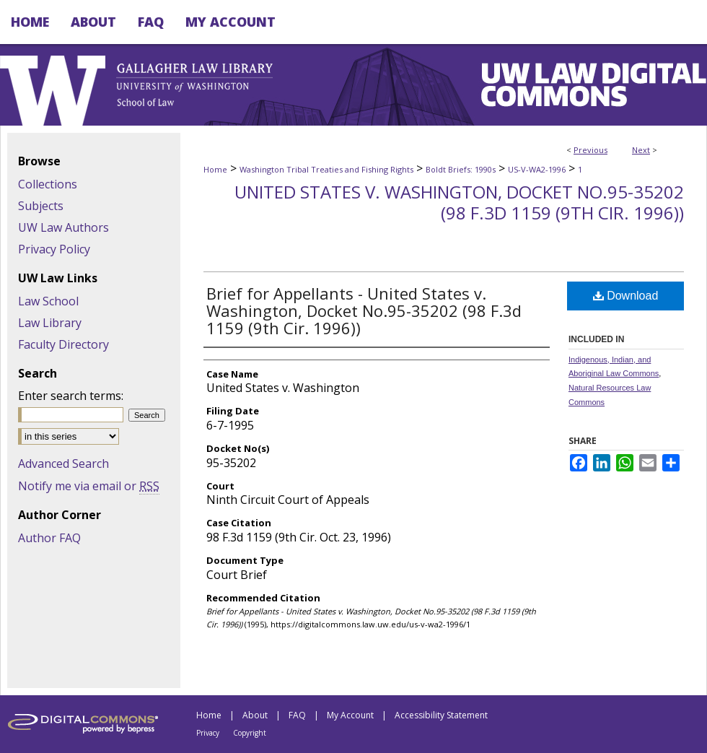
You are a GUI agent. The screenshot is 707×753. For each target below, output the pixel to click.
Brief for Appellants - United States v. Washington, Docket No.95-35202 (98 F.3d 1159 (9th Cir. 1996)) (364, 310)
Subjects (40, 206)
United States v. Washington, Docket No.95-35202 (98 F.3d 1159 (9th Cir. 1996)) (459, 202)
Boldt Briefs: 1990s (461, 169)
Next (641, 149)
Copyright (249, 733)
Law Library (50, 323)
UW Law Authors (63, 227)
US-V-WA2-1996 (537, 169)
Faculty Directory (63, 344)
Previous (590, 149)
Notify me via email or (88, 486)
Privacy (207, 733)
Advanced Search (63, 463)
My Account (350, 715)
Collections (47, 184)
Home (215, 169)
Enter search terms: (70, 396)
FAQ (297, 715)
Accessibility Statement (441, 715)
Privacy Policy (54, 249)
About (255, 715)
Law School (48, 301)
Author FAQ (49, 538)
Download (626, 296)
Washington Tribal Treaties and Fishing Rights (326, 169)
